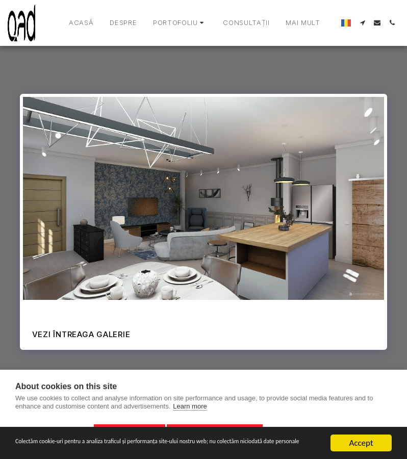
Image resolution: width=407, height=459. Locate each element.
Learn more (190, 410)
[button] (179, 23)
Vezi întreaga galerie (81, 334)
